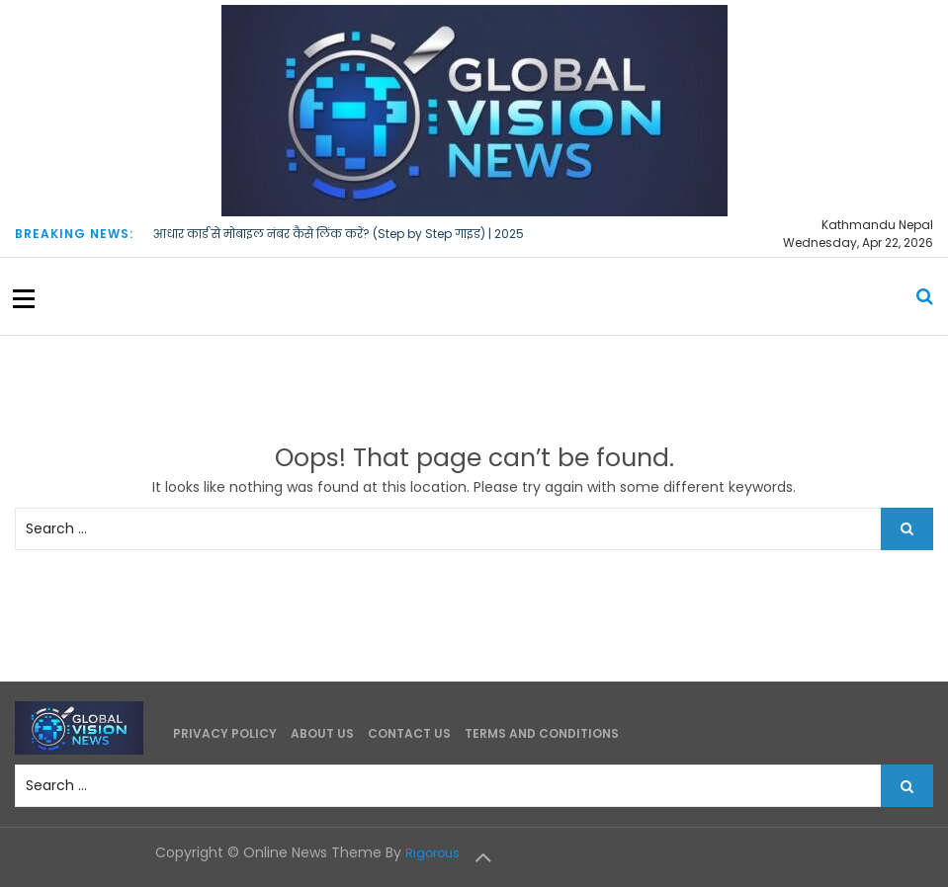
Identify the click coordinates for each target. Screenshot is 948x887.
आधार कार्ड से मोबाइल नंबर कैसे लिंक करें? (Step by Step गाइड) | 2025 (338, 233)
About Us (322, 733)
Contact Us (409, 733)
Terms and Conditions (542, 733)
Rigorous (432, 853)
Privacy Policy (225, 733)
